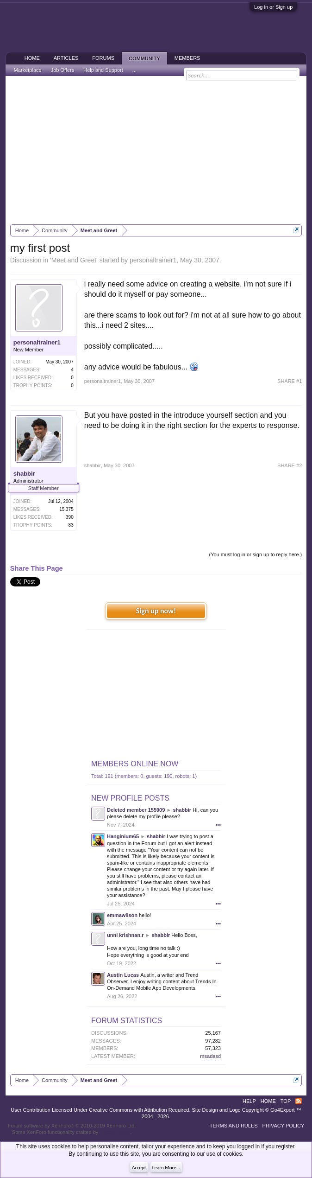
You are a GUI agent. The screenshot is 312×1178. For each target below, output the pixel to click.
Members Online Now (134, 764)
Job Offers (63, 70)
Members (187, 58)
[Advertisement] (156, 150)
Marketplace (28, 70)
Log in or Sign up (273, 7)
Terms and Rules (234, 1125)
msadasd (210, 1056)
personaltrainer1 (153, 260)
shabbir (24, 473)
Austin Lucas (123, 975)
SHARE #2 (289, 465)
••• (218, 825)
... (134, 70)
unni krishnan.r (125, 935)
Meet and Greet (73, 260)
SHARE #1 (289, 381)
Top (286, 1101)
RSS (298, 1101)
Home (32, 58)
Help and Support (103, 70)
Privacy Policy (283, 1125)
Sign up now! (156, 610)
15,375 (66, 509)
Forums (103, 58)
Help (249, 1101)
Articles (66, 58)
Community (144, 58)
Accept (139, 1168)
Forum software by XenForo (72, 1125)
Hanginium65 (123, 836)
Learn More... (166, 1168)
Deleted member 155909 (136, 810)
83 (71, 525)
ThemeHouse (115, 1132)
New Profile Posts (130, 798)
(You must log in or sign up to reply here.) (255, 554)
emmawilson (122, 915)
